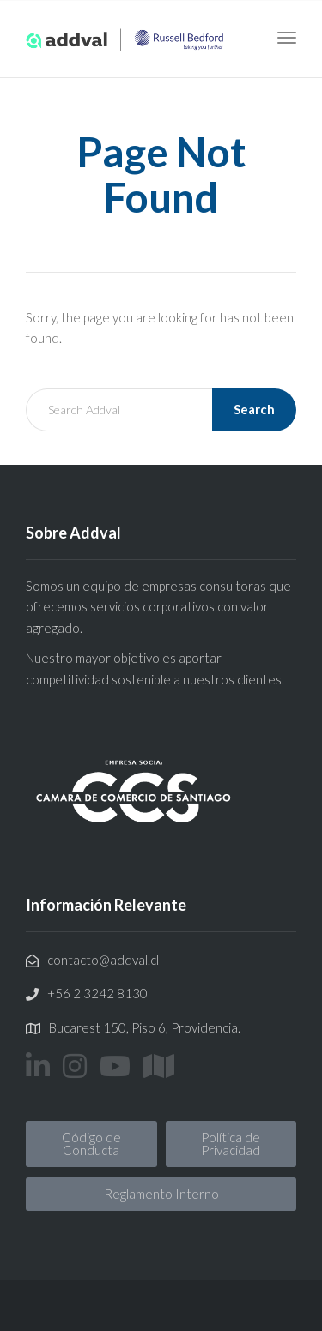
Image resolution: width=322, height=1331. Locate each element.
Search (254, 409)
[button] (91, 1144)
